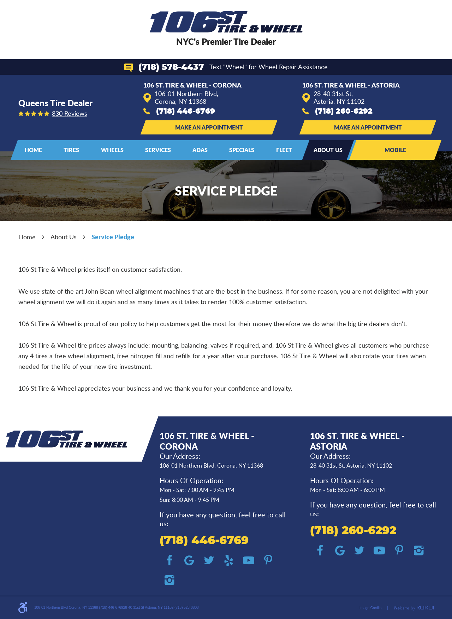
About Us (328, 150)
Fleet (284, 150)
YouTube (248, 560)
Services (158, 150)
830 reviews (69, 113)
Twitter (209, 560)
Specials (241, 150)
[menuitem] (33, 150)
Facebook (169, 560)
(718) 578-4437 (171, 67)
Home (33, 150)
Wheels (112, 150)
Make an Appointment (209, 127)
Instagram (169, 580)
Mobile (395, 150)
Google (189, 560)
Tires (71, 150)
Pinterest (268, 560)
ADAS (200, 150)
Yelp (229, 560)
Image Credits (370, 608)
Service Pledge (112, 236)
